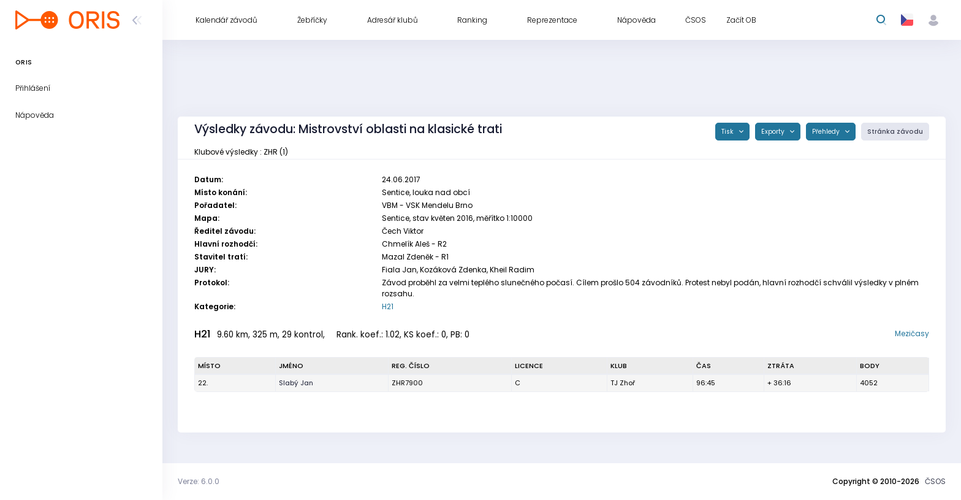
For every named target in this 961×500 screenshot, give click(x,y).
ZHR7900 (407, 383)
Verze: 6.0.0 (198, 481)
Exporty (773, 131)
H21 (387, 306)
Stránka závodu (895, 131)
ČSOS (935, 481)
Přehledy (826, 131)
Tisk (728, 131)
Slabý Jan (296, 383)
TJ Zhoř (622, 383)
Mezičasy (912, 333)
